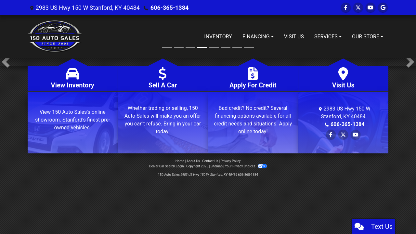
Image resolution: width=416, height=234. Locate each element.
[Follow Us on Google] (383, 8)
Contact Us (210, 161)
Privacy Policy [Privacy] (231, 161)
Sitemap (217, 166)
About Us (193, 161)
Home (180, 161)
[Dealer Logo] (55, 36)
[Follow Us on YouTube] (370, 8)
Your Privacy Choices (246, 166)
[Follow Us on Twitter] (358, 8)
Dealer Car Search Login (166, 166)
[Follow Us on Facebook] (346, 8)
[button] (5, 62)
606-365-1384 (169, 7)
